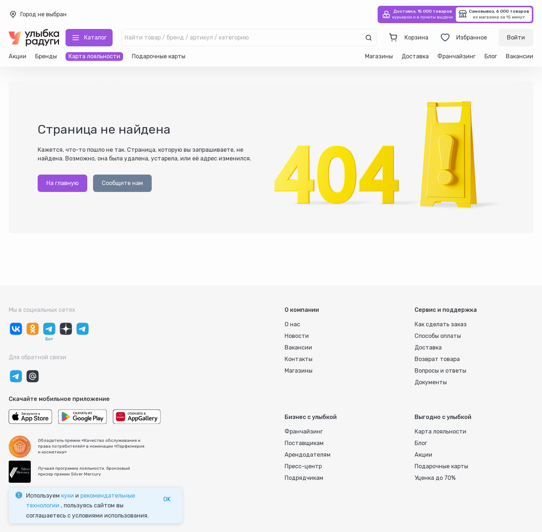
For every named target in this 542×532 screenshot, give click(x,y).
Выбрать (109, 80)
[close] (120, 30)
